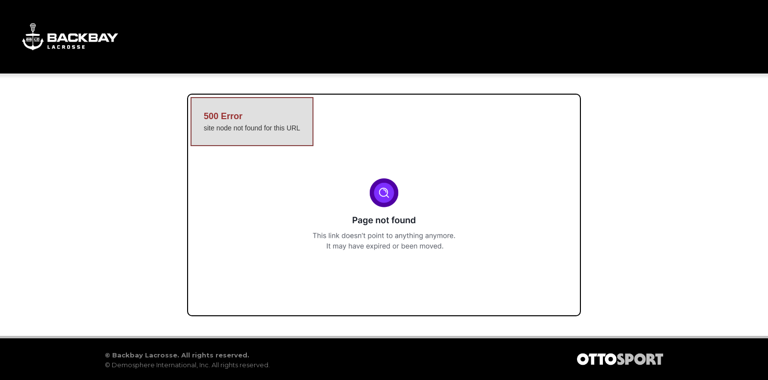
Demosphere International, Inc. (161, 365)
